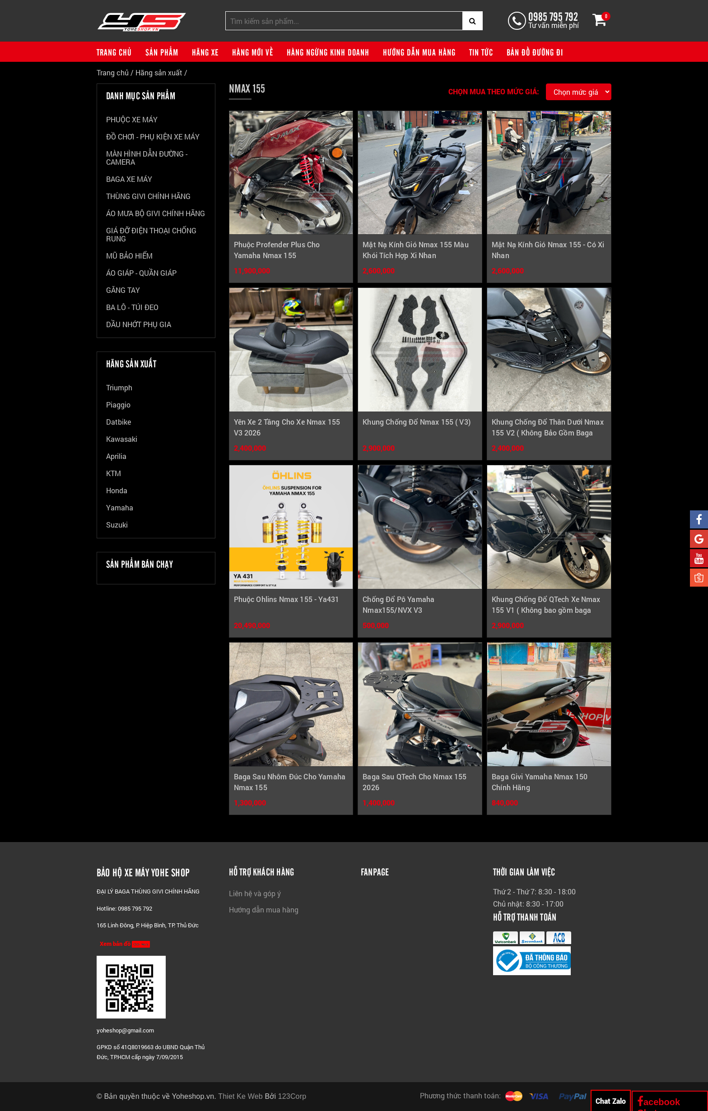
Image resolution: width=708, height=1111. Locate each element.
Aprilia (116, 456)
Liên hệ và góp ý (255, 893)
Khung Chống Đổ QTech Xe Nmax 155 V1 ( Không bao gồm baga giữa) (546, 609)
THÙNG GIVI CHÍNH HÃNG (148, 196)
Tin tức (481, 52)
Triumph (119, 387)
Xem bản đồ (125, 944)
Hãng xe (205, 52)
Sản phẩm (161, 52)
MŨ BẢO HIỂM (129, 255)
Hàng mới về (252, 52)
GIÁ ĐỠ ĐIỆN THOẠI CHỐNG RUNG (151, 234)
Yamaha (119, 507)
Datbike (118, 421)
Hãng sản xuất (158, 72)
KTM (113, 473)
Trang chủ (114, 52)
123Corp (292, 1096)
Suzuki (117, 524)
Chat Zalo (611, 1101)
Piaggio (118, 404)
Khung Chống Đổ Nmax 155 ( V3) (416, 421)
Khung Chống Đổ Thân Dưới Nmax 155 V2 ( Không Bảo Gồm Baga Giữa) (548, 432)
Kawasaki (121, 439)
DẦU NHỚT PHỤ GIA (138, 324)
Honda (116, 490)
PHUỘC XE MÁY (132, 119)
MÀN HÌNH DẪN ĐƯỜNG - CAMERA (146, 158)
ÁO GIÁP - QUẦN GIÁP (141, 273)
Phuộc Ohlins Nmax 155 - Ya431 (287, 599)
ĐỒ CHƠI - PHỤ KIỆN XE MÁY (153, 136)
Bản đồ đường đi (535, 52)
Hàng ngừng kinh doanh (328, 52)
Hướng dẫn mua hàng (419, 52)
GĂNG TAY (123, 290)
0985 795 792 (553, 16)
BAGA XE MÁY (129, 179)
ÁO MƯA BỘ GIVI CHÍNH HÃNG (155, 213)
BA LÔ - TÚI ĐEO (132, 307)
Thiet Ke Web (240, 1096)
